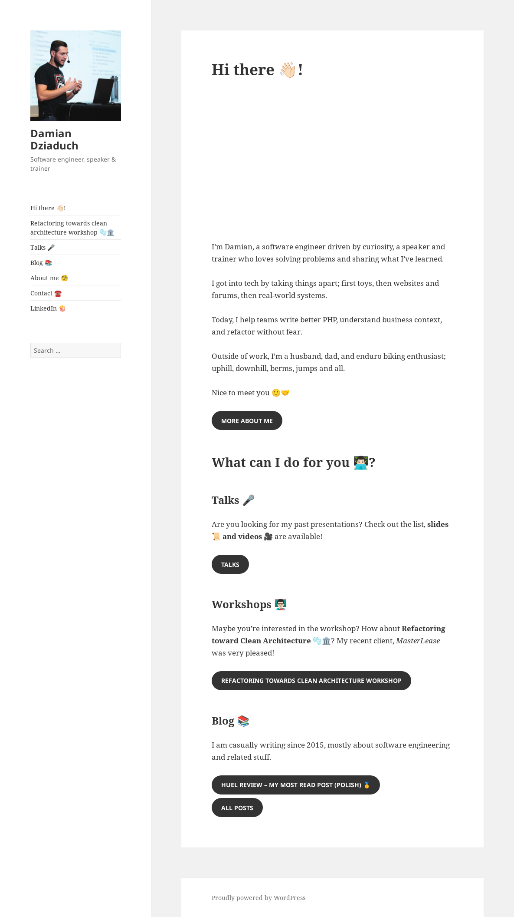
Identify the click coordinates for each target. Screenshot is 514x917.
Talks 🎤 (42, 247)
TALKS (230, 564)
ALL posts (237, 808)
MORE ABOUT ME (247, 421)
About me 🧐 (49, 278)
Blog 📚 (41, 262)
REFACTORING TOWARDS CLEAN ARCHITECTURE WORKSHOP (311, 680)
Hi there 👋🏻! (48, 208)
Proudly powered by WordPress (258, 898)
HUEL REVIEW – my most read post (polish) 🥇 (295, 785)
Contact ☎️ (46, 293)
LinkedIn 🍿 (48, 308)
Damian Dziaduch (54, 139)
